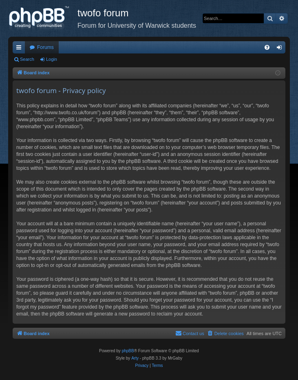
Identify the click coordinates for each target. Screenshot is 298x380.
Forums (45, 47)
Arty (135, 358)
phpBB (128, 351)
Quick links (20, 48)
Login (51, 59)
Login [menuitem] (281, 48)
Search (27, 59)
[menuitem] (267, 47)
